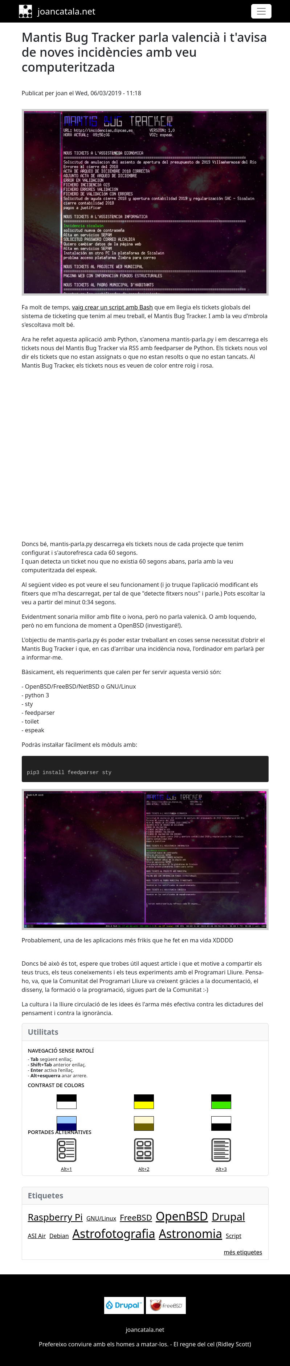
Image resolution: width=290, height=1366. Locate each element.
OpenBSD (182, 1216)
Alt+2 (144, 1169)
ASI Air (37, 1236)
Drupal (228, 1216)
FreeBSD (136, 1217)
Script (233, 1236)
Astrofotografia (114, 1233)
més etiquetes (243, 1252)
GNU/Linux (101, 1218)
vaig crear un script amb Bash (112, 307)
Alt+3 (221, 1169)
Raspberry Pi (55, 1217)
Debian (59, 1236)
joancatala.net (66, 11)
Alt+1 (66, 1169)
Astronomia (190, 1233)
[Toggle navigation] (261, 11)
